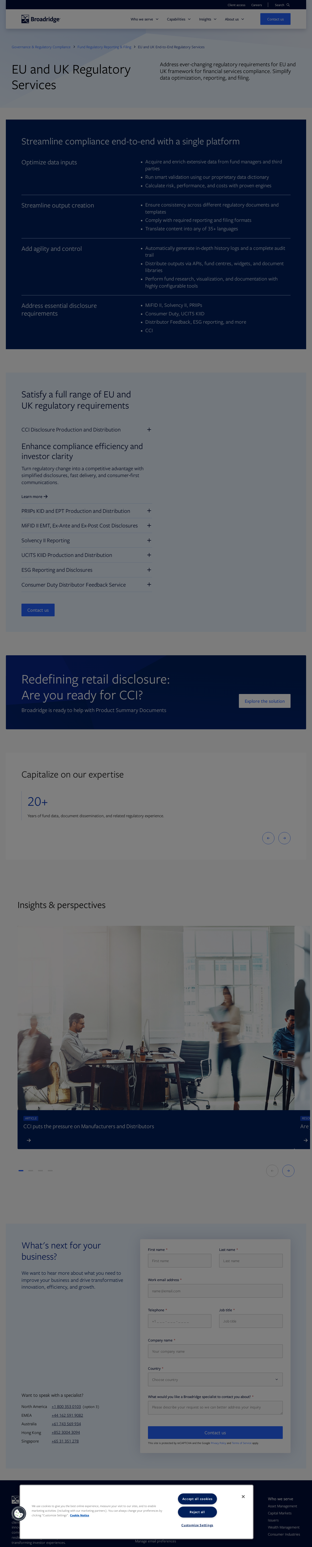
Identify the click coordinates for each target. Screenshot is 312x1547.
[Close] (243, 1496)
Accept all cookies (197, 1499)
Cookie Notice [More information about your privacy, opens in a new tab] (79, 1515)
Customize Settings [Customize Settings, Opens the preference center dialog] (197, 1525)
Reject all (197, 1512)
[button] (19, 1513)
